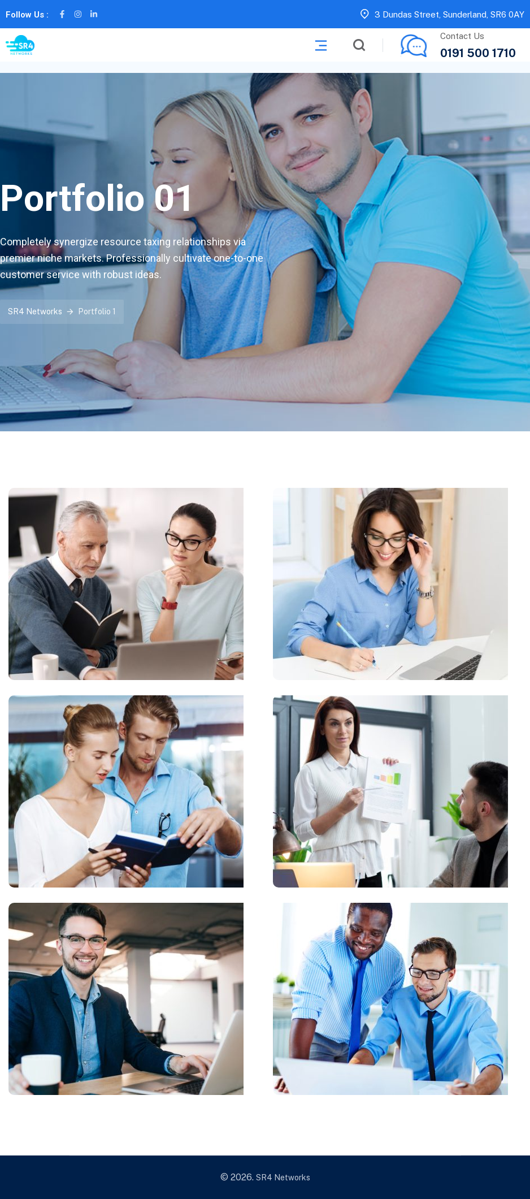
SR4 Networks (283, 1177)
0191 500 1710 (478, 53)
